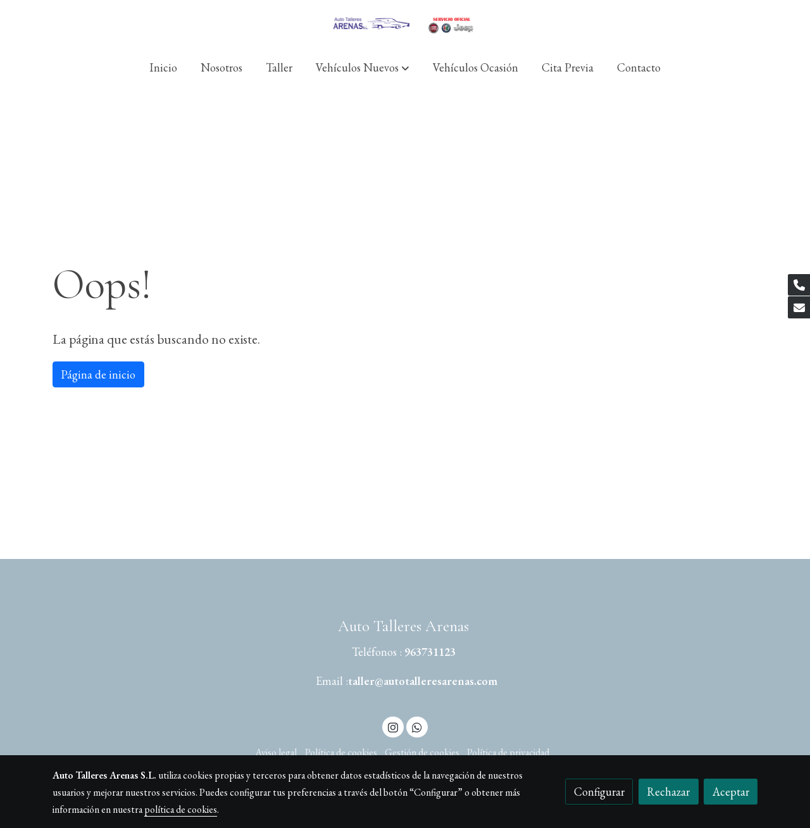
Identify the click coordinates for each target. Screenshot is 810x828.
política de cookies (180, 809)
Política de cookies (341, 752)
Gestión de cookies (422, 752)
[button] (362, 67)
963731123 (430, 651)
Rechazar (668, 791)
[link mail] (799, 307)
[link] (405, 24)
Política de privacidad (508, 752)
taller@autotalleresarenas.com (422, 681)
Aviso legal (276, 752)
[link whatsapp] (416, 726)
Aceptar (731, 791)
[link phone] (799, 285)
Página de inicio (98, 374)
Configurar (599, 791)
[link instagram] (393, 726)
